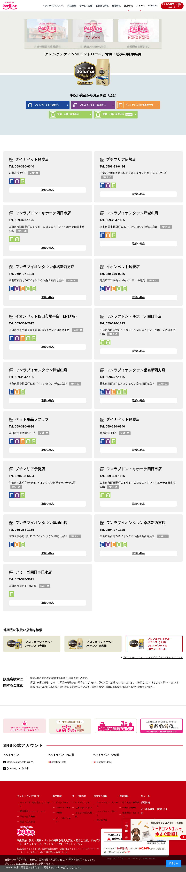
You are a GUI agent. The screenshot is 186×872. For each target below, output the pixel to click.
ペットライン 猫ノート (107, 813)
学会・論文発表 (27, 816)
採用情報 (128, 5)
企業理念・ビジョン (130, 814)
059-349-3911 (24, 579)
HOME (6, 17)
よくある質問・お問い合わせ (171, 6)
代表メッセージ (129, 807)
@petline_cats (58, 762)
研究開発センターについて (33, 811)
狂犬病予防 (102, 820)
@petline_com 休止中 (18, 768)
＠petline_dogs (103, 762)
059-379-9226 (115, 274)
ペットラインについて (53, 5)
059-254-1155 (115, 220)
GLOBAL (152, 5)
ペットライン (11, 754)
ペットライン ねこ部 (61, 754)
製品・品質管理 (27, 821)
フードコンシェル (63, 820)
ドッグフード (62, 802)
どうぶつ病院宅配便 (83, 814)
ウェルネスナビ (82, 802)
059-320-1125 (24, 220)
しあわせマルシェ (83, 807)
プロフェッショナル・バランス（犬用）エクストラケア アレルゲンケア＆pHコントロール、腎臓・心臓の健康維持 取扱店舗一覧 (80, 17)
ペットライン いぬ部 (106, 754)
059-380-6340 (24, 166)
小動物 (59, 812)
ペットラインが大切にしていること (36, 804)
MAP (34, 173)
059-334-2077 (24, 323)
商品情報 (71, 5)
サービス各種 (85, 5)
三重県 (153, 17)
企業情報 (123, 796)
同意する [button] (173, 863)
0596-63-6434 (115, 166)
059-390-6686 (24, 426)
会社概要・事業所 (130, 802)
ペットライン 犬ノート (107, 804)
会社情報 (116, 5)
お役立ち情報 (102, 5)
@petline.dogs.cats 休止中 (20, 762)
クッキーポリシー (25, 863)
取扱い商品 (47, 190)
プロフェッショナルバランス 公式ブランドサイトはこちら (153, 657)
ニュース (140, 5)
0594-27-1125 (24, 274)
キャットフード (63, 807)
